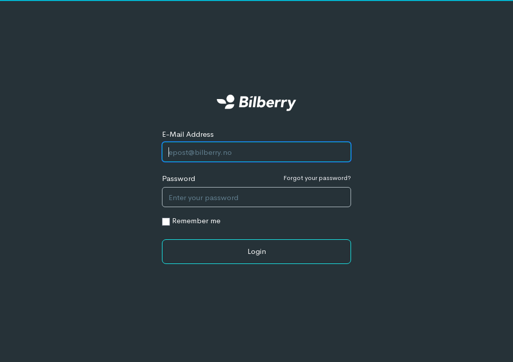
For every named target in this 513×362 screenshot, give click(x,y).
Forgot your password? (317, 177)
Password (178, 178)
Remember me (196, 220)
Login (256, 251)
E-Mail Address (188, 134)
